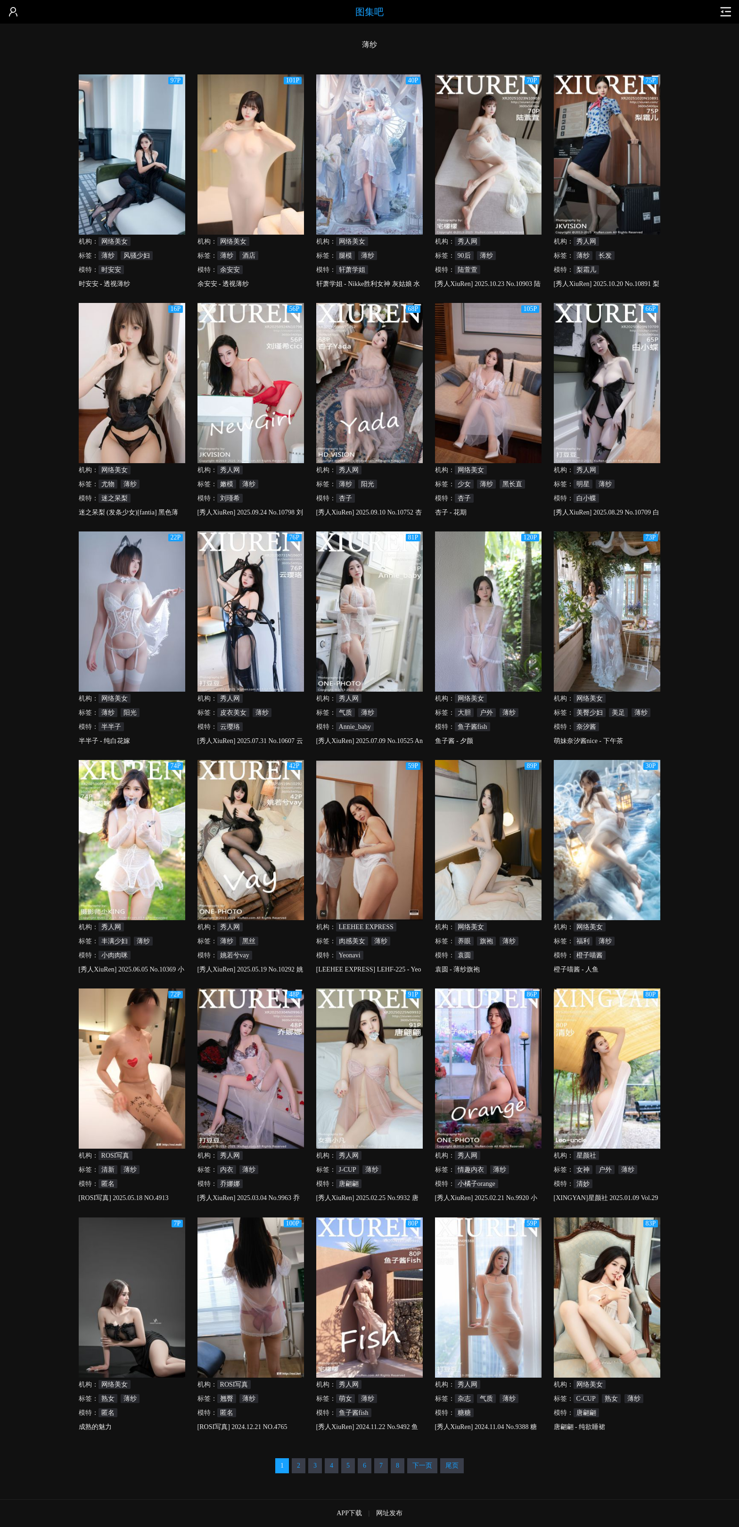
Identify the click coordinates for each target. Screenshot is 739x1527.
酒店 (248, 255)
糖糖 (464, 1412)
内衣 (226, 1169)
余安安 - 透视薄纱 (223, 283)
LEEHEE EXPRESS (366, 927)
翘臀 (226, 1398)
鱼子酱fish (472, 726)
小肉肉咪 (114, 955)
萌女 (345, 1398)
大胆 (464, 712)
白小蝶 (586, 498)
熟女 (108, 1398)
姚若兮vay (234, 955)
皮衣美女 (233, 712)
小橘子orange (476, 1183)
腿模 (345, 255)
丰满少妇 (114, 941)
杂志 (464, 1398)
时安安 (111, 269)
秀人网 (467, 241)
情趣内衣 (471, 1169)
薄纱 (108, 255)
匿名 (108, 1183)
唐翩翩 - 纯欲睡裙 (580, 1426)
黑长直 (512, 484)
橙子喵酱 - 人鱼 (576, 969)
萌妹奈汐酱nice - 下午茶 (588, 740)
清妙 (583, 1183)
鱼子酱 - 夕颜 (454, 740)
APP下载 (349, 1513)
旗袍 (486, 941)
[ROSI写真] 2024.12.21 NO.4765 (242, 1426)
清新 (108, 1169)
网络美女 (114, 241)
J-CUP (347, 1169)
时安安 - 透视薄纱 (105, 283)
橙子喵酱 (589, 955)
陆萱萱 (467, 269)
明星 (583, 484)
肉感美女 (352, 941)
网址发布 (389, 1513)
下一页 (422, 1465)
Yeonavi (350, 955)
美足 (618, 712)
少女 (464, 484)
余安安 (230, 269)
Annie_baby (355, 726)
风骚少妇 (136, 255)
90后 (464, 255)
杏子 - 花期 (451, 512)
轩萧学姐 (352, 269)
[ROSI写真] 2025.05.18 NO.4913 (124, 1197)
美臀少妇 (589, 712)
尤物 (108, 484)
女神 (583, 1169)
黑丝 (248, 941)
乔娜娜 (230, 1183)
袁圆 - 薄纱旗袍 (457, 969)
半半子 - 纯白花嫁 (105, 740)
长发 (605, 255)
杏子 (345, 498)
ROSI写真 (115, 1155)
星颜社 (586, 1155)
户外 (486, 712)
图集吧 (369, 12)
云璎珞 (230, 726)
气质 (345, 712)
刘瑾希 (230, 498)
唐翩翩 (349, 1183)
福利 (583, 941)
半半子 (111, 726)
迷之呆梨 (114, 498)
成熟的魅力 (95, 1426)
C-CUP (586, 1398)
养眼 (464, 941)
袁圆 (464, 955)
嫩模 (226, 484)
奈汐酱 (586, 726)
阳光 (367, 484)
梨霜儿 (586, 269)
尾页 (452, 1465)
